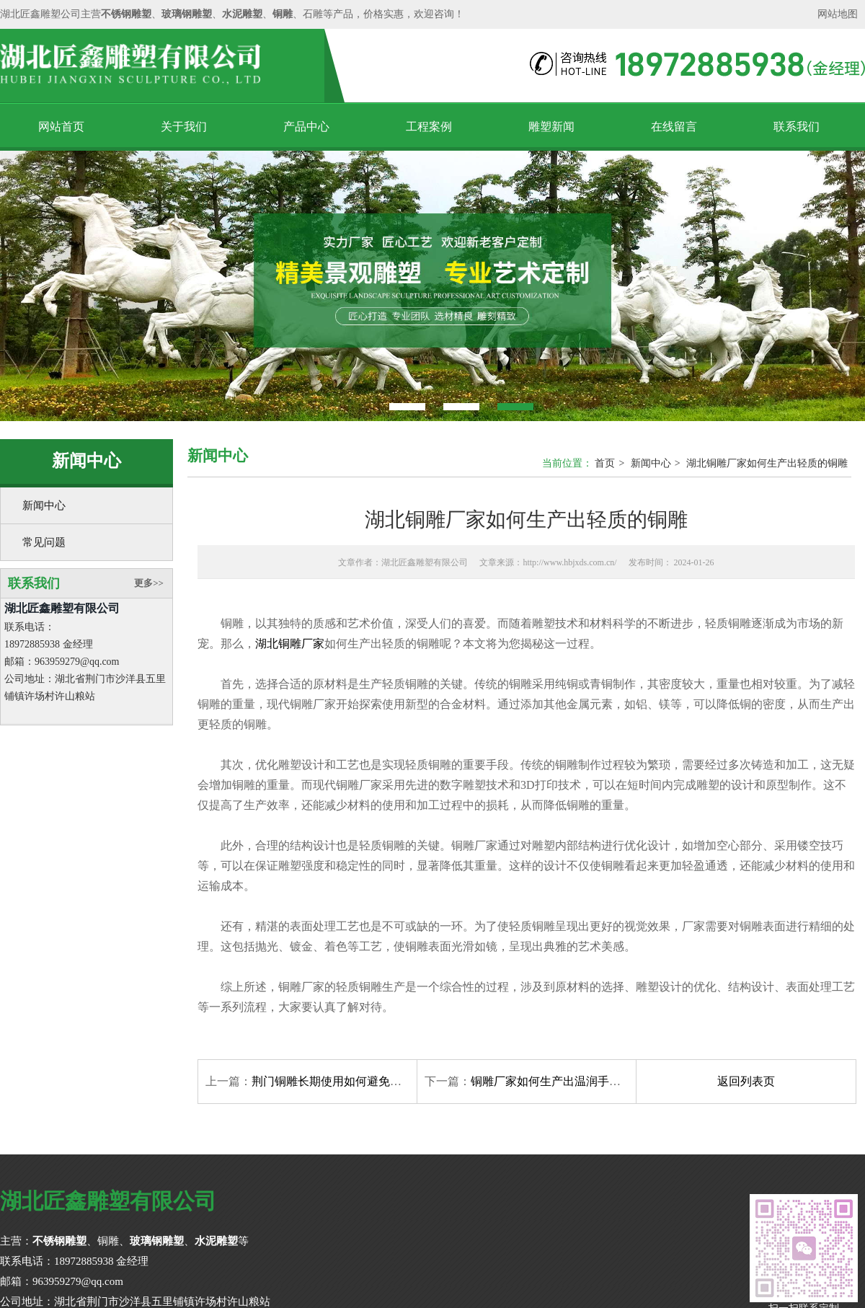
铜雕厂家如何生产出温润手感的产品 (563, 1081)
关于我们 (184, 126)
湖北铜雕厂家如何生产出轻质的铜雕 (767, 463)
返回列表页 (746, 1081)
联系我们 (796, 126)
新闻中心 (44, 505)
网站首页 (61, 126)
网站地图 (837, 14)
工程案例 (429, 126)
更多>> (149, 583)
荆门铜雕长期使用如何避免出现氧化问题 (355, 1081)
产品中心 (306, 126)
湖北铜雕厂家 (289, 643)
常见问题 (44, 542)
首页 (605, 463)
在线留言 (674, 126)
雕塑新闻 (551, 126)
